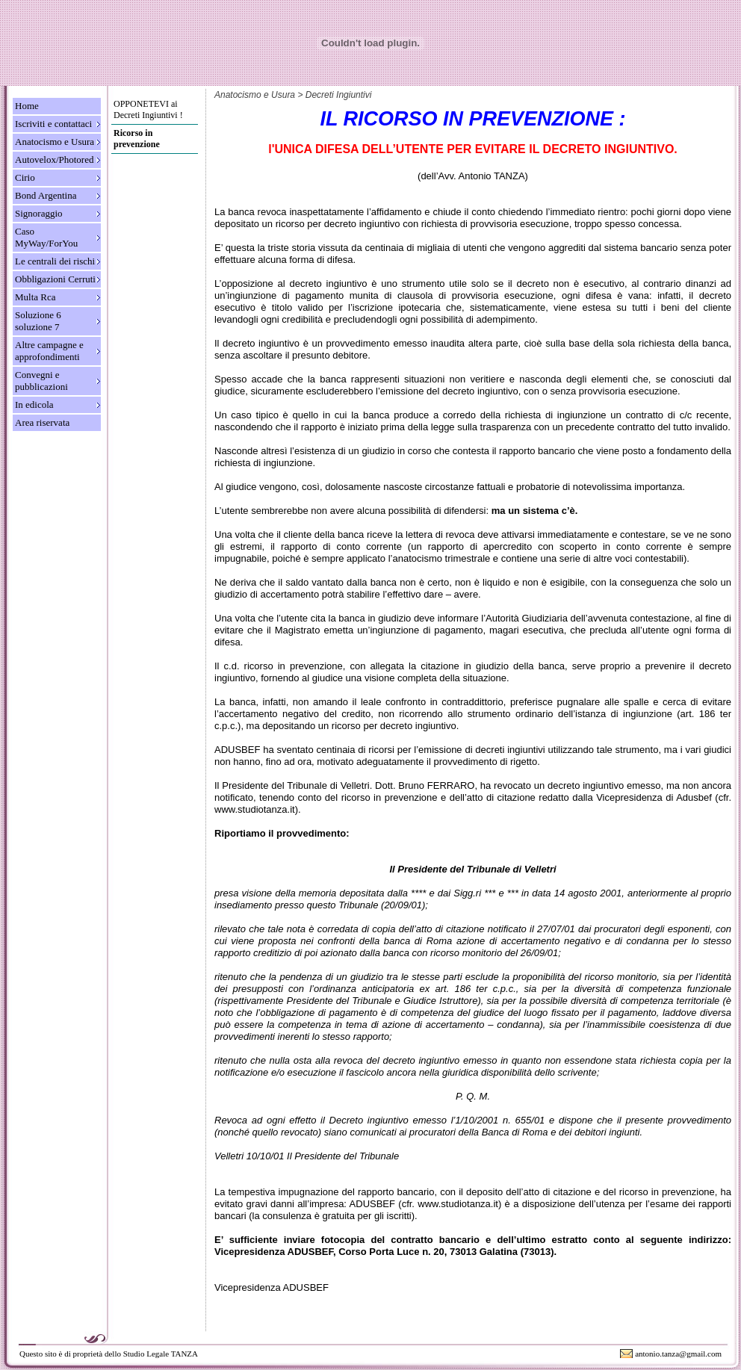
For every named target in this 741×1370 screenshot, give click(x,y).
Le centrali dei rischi (55, 261)
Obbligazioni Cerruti (55, 279)
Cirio (25, 177)
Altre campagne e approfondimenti (49, 350)
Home (27, 105)
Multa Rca (35, 297)
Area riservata (42, 422)
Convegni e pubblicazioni (41, 380)
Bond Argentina (45, 195)
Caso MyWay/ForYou (46, 237)
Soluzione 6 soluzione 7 (38, 320)
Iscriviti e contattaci (53, 123)
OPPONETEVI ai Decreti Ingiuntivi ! (148, 109)
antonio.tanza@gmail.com (678, 1353)
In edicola (34, 404)
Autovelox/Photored (54, 159)
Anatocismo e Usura (54, 141)
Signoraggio (39, 213)
